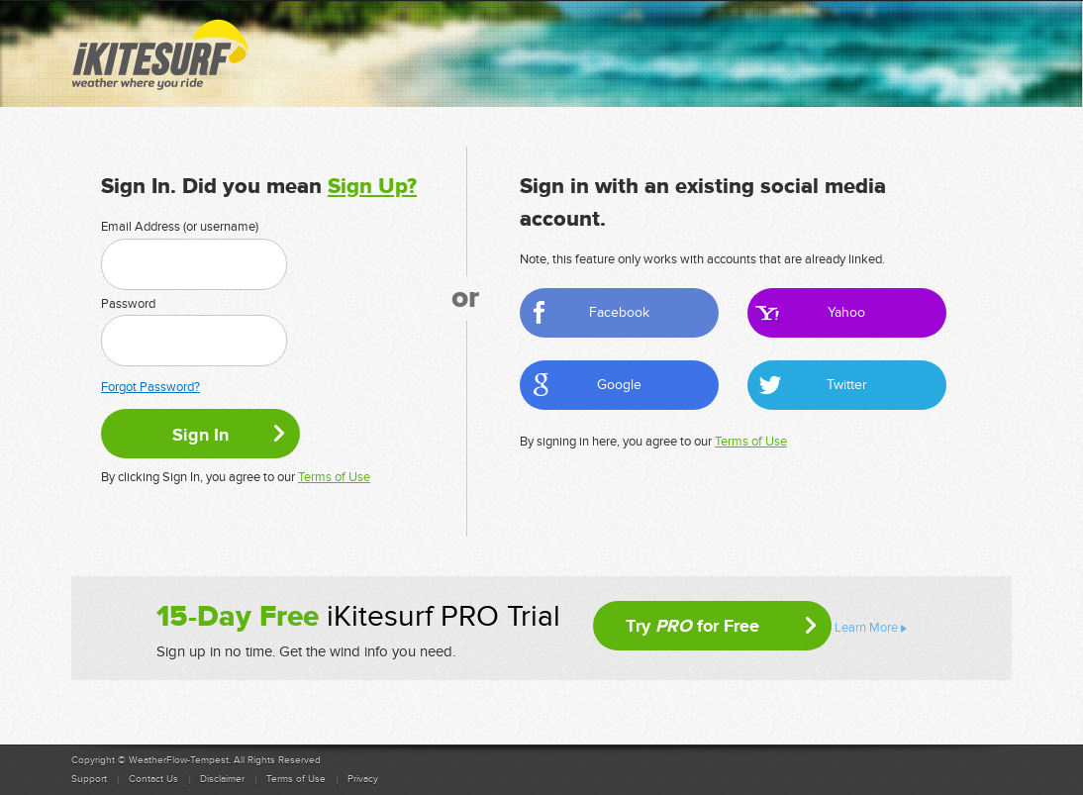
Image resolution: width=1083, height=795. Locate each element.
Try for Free (692, 626)
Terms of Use (334, 477)
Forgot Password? (150, 387)
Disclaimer (222, 779)
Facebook (619, 312)
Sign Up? (372, 186)
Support (89, 779)
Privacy (362, 779)
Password (128, 304)
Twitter (847, 384)
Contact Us (153, 779)
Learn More (866, 628)
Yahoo (846, 312)
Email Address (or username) (179, 227)
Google (619, 384)
